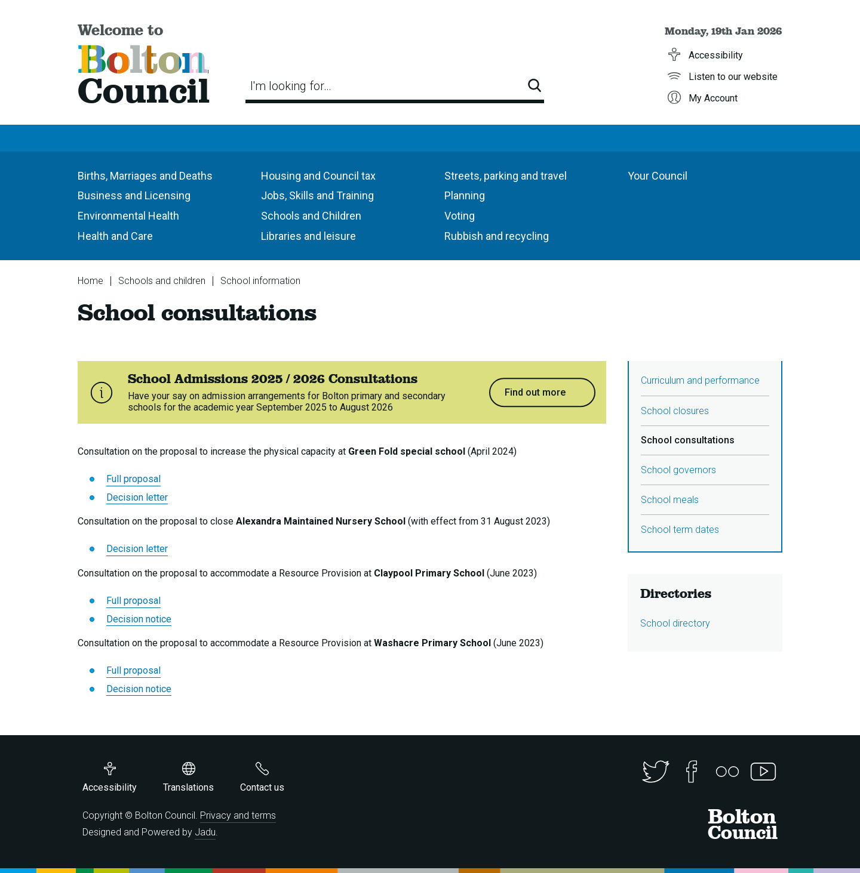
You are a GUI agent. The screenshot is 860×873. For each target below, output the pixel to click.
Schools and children (161, 280)
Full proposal (133, 479)
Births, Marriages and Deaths (145, 175)
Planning (464, 195)
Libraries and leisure (308, 236)
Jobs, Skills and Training (317, 195)
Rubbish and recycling (496, 236)
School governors (678, 470)
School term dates (680, 529)
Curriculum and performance (700, 380)
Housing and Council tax (318, 175)
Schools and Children (311, 215)
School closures (675, 411)
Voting (459, 215)
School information (260, 280)
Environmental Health (128, 215)
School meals (670, 499)
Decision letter (137, 497)
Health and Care (115, 236)
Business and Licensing (134, 195)
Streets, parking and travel (505, 175)
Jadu (205, 832)
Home (90, 280)
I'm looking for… (290, 86)
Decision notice (138, 619)
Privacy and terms (238, 815)
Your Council (657, 175)
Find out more (535, 392)
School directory (675, 623)
